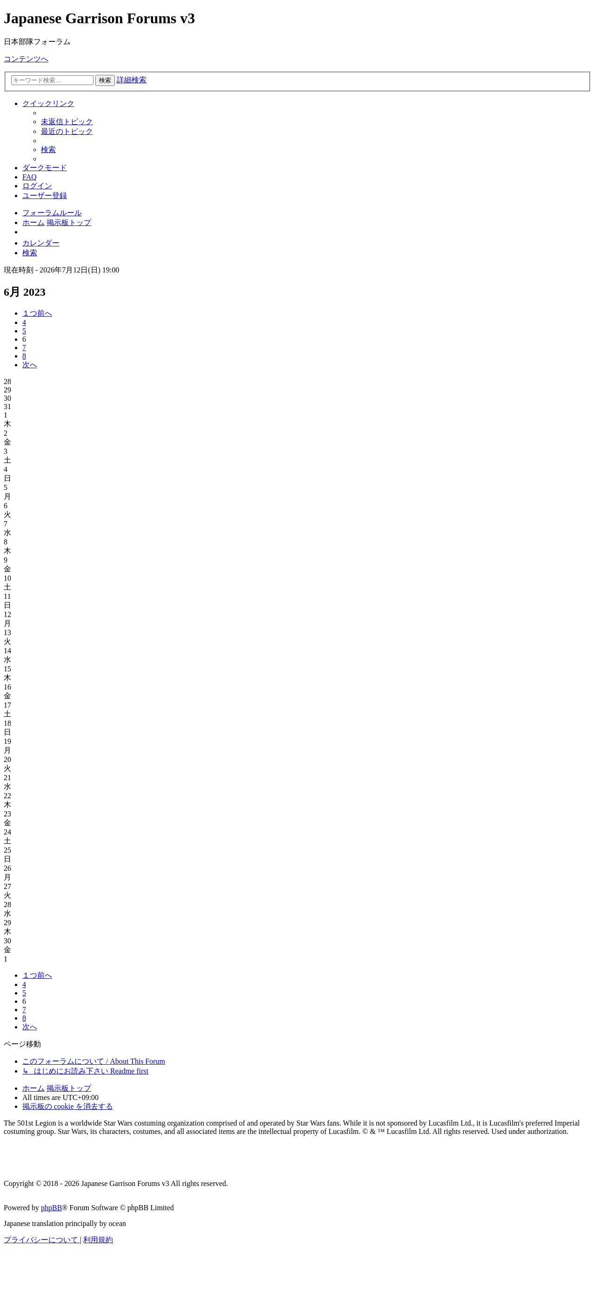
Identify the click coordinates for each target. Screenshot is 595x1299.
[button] (37, 313)
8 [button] (24, 356)
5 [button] (24, 331)
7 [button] (24, 347)
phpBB (51, 1208)
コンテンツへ (26, 59)
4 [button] (24, 322)
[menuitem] (67, 122)
